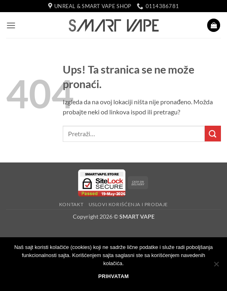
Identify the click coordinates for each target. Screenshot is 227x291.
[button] (11, 25)
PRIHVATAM (113, 276)
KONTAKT (71, 204)
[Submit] (213, 133)
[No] (216, 266)
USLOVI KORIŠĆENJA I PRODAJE (128, 204)
